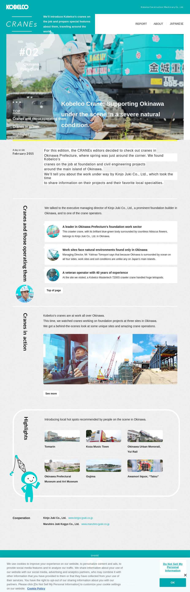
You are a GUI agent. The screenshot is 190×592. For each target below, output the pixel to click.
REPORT (141, 23)
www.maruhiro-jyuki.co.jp (95, 524)
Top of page (54, 290)
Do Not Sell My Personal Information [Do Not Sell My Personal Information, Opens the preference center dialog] (173, 569)
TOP (16, 111)
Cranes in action (26, 126)
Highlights (21, 134)
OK (173, 584)
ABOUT (158, 23)
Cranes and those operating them (39, 119)
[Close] (185, 577)
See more (51, 393)
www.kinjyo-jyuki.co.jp (80, 517)
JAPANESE (177, 23)
